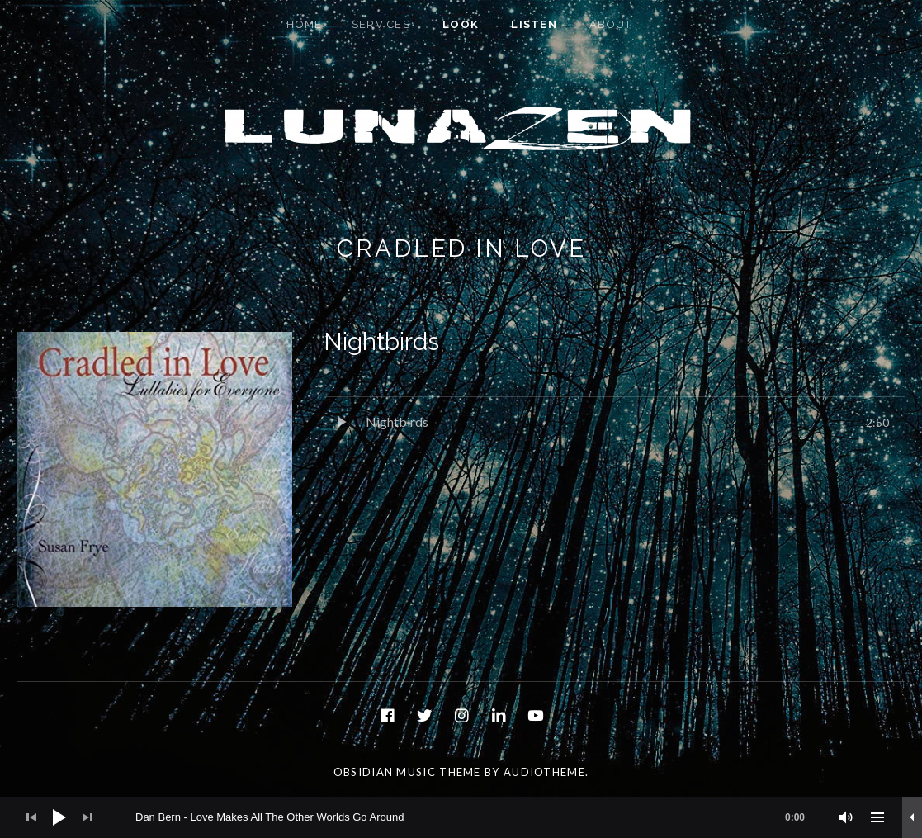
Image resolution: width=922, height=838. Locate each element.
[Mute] (846, 817)
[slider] (478, 817)
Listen (534, 24)
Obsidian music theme (407, 772)
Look (460, 24)
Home (304, 24)
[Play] (59, 817)
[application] (461, 817)
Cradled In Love (461, 248)
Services (381, 24)
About (610, 24)
